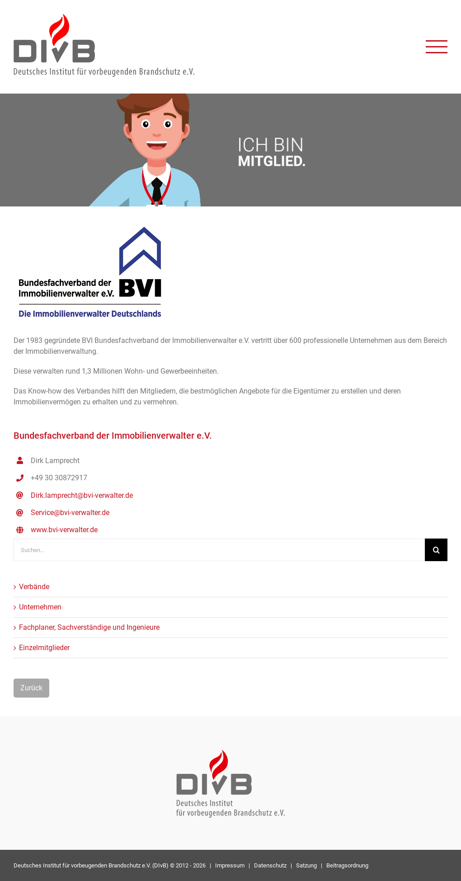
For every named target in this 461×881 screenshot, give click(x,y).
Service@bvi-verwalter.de (70, 512)
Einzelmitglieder (44, 647)
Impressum (230, 865)
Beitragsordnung (347, 865)
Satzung (306, 865)
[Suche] (436, 550)
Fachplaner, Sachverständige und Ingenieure (89, 627)
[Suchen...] (219, 550)
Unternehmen (40, 607)
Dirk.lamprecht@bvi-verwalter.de (82, 495)
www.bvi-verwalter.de (64, 529)
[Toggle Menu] (436, 46)
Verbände (34, 586)
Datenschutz (270, 865)
